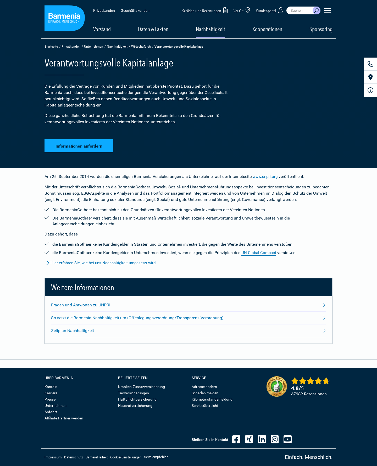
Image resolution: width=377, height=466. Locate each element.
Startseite (51, 46)
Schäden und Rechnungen (206, 10)
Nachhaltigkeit (117, 46)
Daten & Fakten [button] (153, 29)
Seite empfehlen (156, 457)
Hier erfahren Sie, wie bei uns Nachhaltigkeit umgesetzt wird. (104, 263)
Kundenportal (270, 10)
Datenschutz (73, 457)
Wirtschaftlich (141, 46)
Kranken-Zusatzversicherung (141, 387)
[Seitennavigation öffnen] (327, 10)
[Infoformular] (370, 90)
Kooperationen (267, 29)
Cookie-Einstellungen (125, 457)
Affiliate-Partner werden (64, 418)
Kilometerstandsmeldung (212, 399)
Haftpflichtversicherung (137, 399)
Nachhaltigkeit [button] (210, 29)
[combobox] (299, 10)
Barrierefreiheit (97, 457)
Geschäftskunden (135, 10)
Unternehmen (93, 46)
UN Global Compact (259, 252)
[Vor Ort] (370, 77)
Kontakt (51, 387)
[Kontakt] (370, 64)
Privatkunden (104, 10)
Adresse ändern (204, 387)
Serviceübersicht (205, 405)
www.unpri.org (266, 176)
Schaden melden (205, 393)
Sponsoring (320, 29)
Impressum (53, 457)
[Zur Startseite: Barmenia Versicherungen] (65, 19)
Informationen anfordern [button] (79, 145)
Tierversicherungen (133, 393)
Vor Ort (243, 10)
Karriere (51, 393)
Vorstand (102, 29)
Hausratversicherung (135, 405)
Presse (50, 399)
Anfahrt (51, 412)
